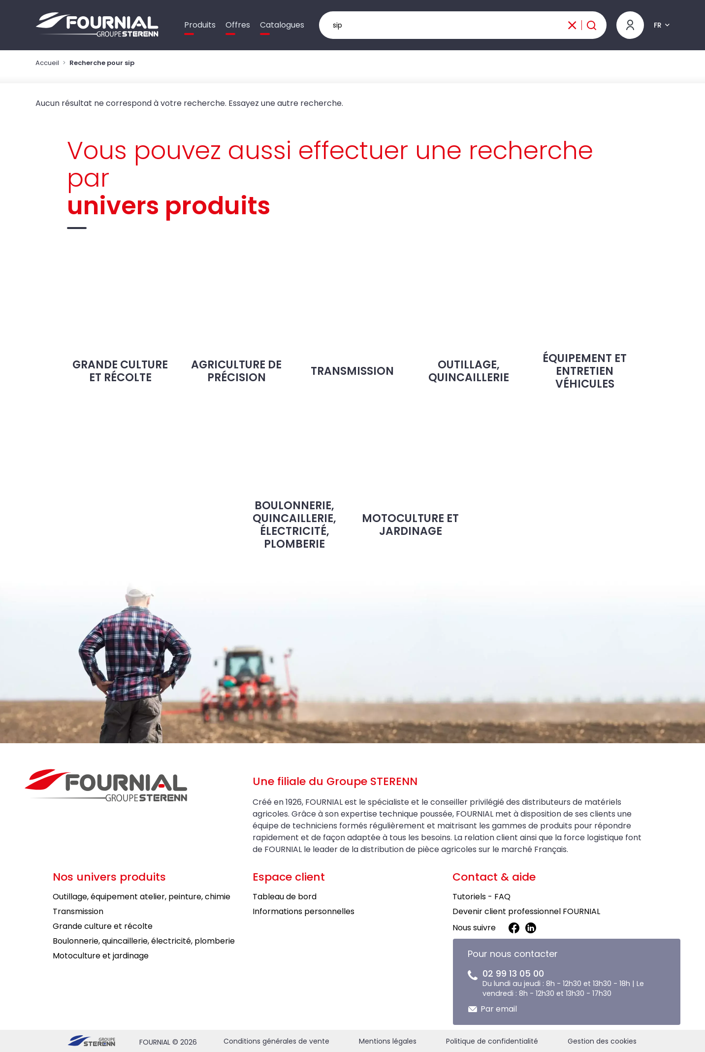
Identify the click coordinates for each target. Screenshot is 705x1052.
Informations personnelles (303, 911)
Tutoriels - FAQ (481, 896)
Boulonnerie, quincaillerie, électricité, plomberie (294, 473)
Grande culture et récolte (120, 317)
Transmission (352, 314)
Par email (499, 1009)
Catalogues (282, 25)
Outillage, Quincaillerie (469, 317)
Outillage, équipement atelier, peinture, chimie (141, 896)
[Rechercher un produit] (463, 25)
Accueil (47, 62)
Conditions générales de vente (276, 1041)
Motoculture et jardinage (410, 467)
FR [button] (658, 25)
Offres (237, 25)
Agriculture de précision (236, 317)
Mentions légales (388, 1041)
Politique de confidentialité (492, 1041)
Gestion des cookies (602, 1041)
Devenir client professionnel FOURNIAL (526, 911)
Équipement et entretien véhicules (585, 320)
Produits (200, 25)
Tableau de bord (285, 896)
